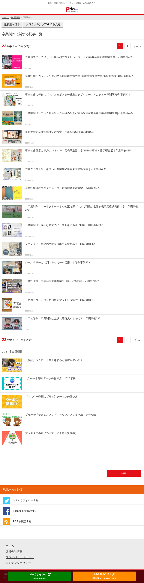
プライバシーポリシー (20, 557)
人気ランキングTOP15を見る (43, 24)
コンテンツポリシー (18, 562)
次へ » (137, 46)
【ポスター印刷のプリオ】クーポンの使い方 (40, 401)
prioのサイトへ (40, 576)
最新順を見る (12, 24)
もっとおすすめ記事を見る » (72, 455)
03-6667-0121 (104, 576)
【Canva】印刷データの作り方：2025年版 (38, 383)
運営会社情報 (14, 551)
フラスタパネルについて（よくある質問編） (40, 438)
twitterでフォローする (25, 500)
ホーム (10, 545)
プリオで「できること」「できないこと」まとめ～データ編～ (50, 419)
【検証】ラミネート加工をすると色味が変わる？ (42, 365)
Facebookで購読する (25, 511)
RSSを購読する (22, 521)
